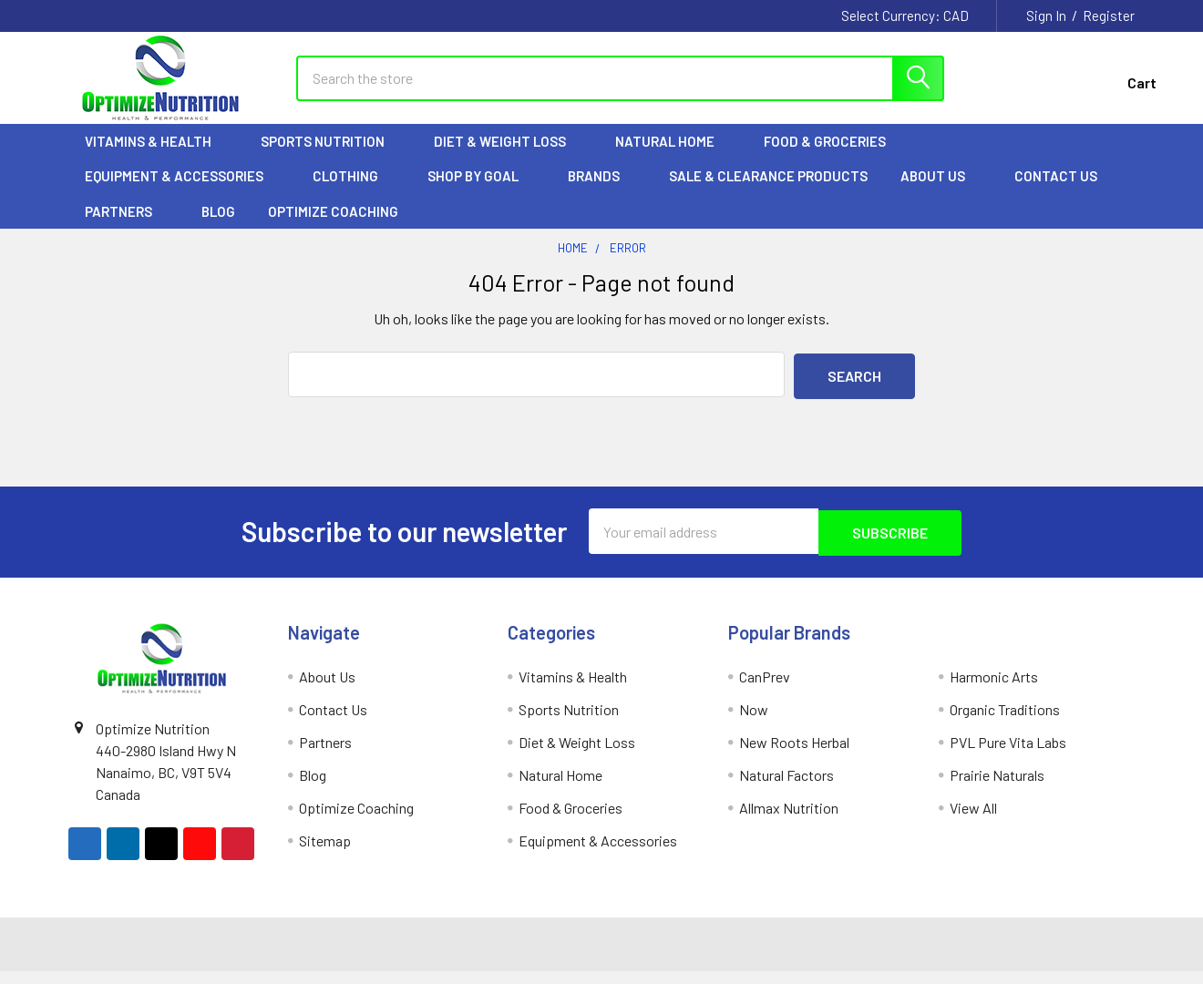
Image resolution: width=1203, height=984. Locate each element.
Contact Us (1055, 192)
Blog (218, 228)
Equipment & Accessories (182, 192)
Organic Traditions (1005, 722)
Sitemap (325, 853)
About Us (941, 192)
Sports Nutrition (331, 157)
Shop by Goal (481, 192)
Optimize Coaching (333, 228)
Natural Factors (786, 787)
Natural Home (673, 157)
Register (1109, 15)
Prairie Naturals (997, 787)
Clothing (354, 192)
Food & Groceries (833, 157)
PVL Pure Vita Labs (1008, 755)
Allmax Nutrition (788, 820)
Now (753, 722)
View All (973, 820)
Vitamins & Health (156, 157)
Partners (127, 228)
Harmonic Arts (994, 689)
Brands (602, 192)
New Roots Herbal (794, 755)
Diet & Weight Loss (508, 157)
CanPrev (764, 689)
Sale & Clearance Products (768, 192)
